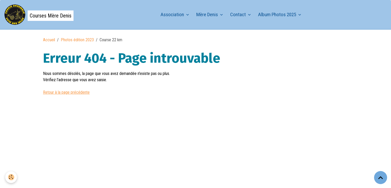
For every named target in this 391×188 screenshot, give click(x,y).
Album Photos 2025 (277, 14)
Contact (238, 14)
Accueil (49, 39)
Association (173, 14)
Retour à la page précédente (66, 92)
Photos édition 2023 (77, 39)
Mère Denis (207, 14)
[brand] (39, 14)
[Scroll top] (380, 177)
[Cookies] (11, 177)
